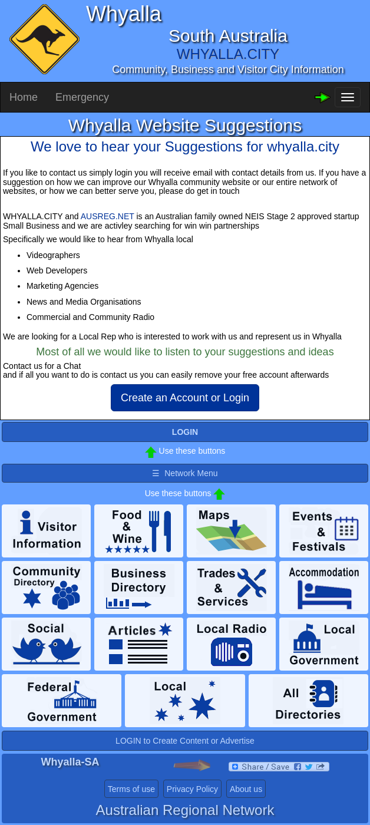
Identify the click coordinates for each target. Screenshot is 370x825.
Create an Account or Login (185, 398)
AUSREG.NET (107, 216)
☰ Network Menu (184, 473)
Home (23, 97)
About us (246, 789)
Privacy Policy (192, 789)
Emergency (82, 97)
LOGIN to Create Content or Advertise (185, 740)
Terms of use (131, 789)
